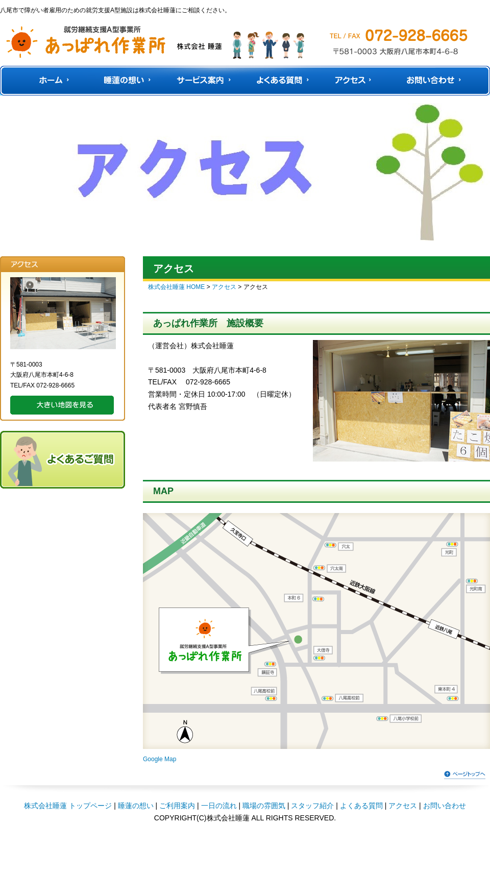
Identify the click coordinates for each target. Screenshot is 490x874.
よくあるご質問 (62, 460)
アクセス (353, 80)
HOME (52, 80)
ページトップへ (464, 774)
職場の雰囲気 (263, 806)
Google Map (159, 759)
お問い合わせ (431, 80)
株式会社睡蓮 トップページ (68, 806)
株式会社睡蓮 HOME (176, 286)
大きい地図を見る (62, 405)
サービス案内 (206, 80)
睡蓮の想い (126, 80)
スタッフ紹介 (312, 806)
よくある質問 (284, 80)
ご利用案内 (177, 806)
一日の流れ (219, 806)
